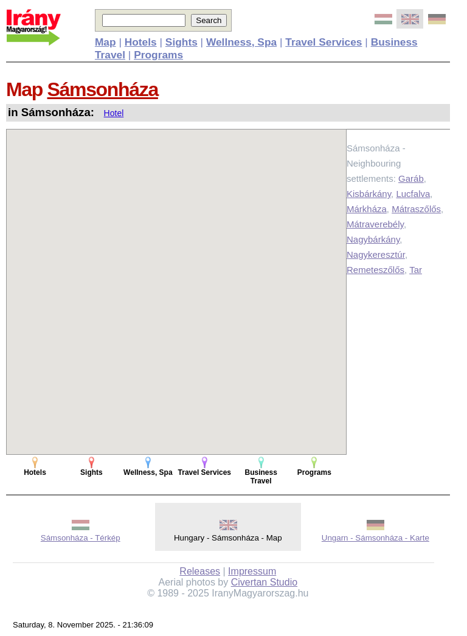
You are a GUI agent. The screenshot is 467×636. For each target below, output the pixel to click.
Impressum (252, 571)
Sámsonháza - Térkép (80, 537)
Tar (415, 269)
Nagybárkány (373, 239)
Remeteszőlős (375, 269)
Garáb (411, 178)
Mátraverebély (375, 224)
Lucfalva (413, 193)
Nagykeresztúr (376, 254)
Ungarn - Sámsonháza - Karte (375, 537)
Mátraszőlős (416, 209)
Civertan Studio (264, 582)
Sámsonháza (102, 89)
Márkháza (367, 209)
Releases (199, 571)
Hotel (114, 113)
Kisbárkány (369, 193)
